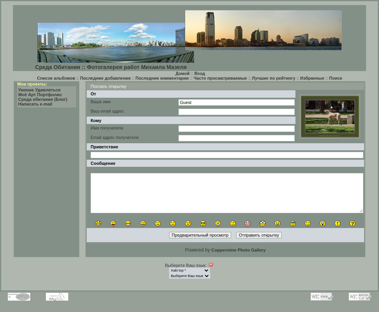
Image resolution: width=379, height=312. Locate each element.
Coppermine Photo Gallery (238, 250)
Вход (200, 73)
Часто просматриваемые (220, 78)
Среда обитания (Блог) (42, 99)
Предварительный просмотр (200, 235)
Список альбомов (56, 78)
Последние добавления (105, 78)
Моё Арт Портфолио (40, 94)
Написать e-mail (35, 104)
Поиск (335, 78)
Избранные (312, 78)
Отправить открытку (259, 235)
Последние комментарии (162, 78)
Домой (182, 73)
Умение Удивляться (39, 90)
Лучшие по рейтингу (273, 78)
